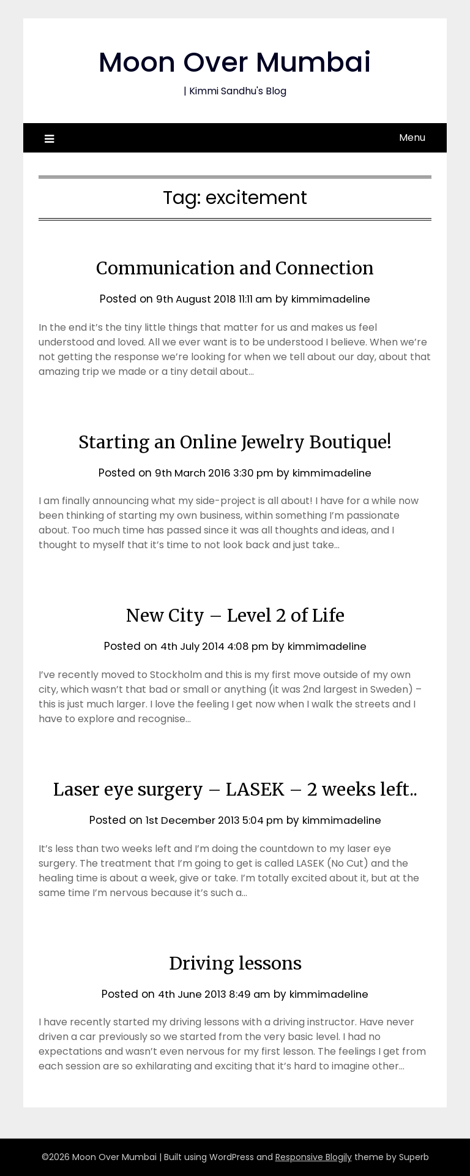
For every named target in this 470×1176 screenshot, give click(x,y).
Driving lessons (235, 962)
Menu (412, 137)
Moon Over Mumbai (235, 61)
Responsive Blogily (313, 1157)
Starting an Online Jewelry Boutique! (235, 441)
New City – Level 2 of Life (235, 615)
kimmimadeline (334, 299)
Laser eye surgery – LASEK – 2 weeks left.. (235, 789)
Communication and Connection (235, 267)
